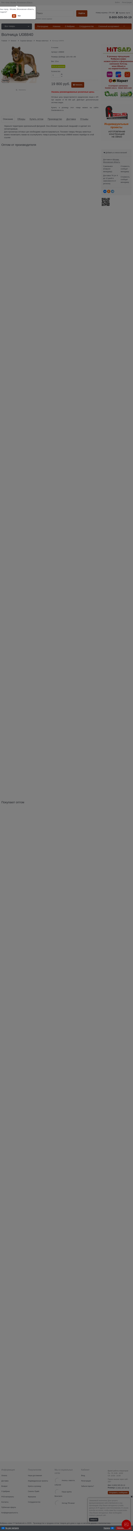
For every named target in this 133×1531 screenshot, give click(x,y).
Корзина (107, 1528)
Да (14, 16)
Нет (19, 16)
